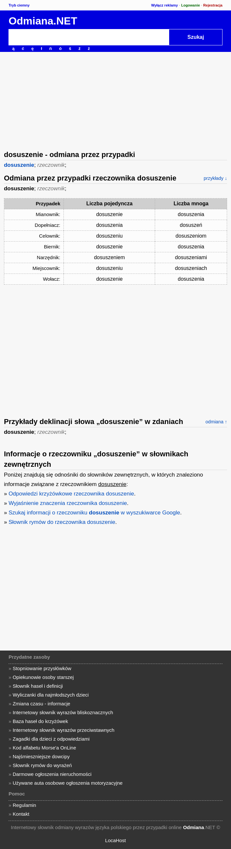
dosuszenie (19, 165)
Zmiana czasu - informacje (41, 703)
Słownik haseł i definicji (38, 686)
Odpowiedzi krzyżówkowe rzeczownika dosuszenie (71, 494)
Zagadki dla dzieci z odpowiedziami (51, 739)
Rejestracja (212, 5)
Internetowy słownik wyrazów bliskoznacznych (63, 712)
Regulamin (24, 805)
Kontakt (21, 814)
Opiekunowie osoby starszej (43, 677)
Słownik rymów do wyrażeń (42, 765)
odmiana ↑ (216, 421)
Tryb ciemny (19, 5)
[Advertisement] (115, 100)
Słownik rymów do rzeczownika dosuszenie (62, 522)
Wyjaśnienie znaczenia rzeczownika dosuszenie (68, 503)
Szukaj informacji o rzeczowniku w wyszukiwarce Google (94, 513)
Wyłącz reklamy (164, 5)
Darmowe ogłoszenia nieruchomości (52, 774)
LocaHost (115, 840)
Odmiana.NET (43, 21)
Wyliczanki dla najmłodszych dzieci (51, 695)
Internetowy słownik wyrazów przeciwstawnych (64, 730)
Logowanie (190, 5)
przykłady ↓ (215, 178)
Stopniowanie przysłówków (42, 668)
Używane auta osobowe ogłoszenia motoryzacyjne (68, 783)
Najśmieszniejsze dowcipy (41, 756)
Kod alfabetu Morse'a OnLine (44, 747)
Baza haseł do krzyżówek (40, 721)
